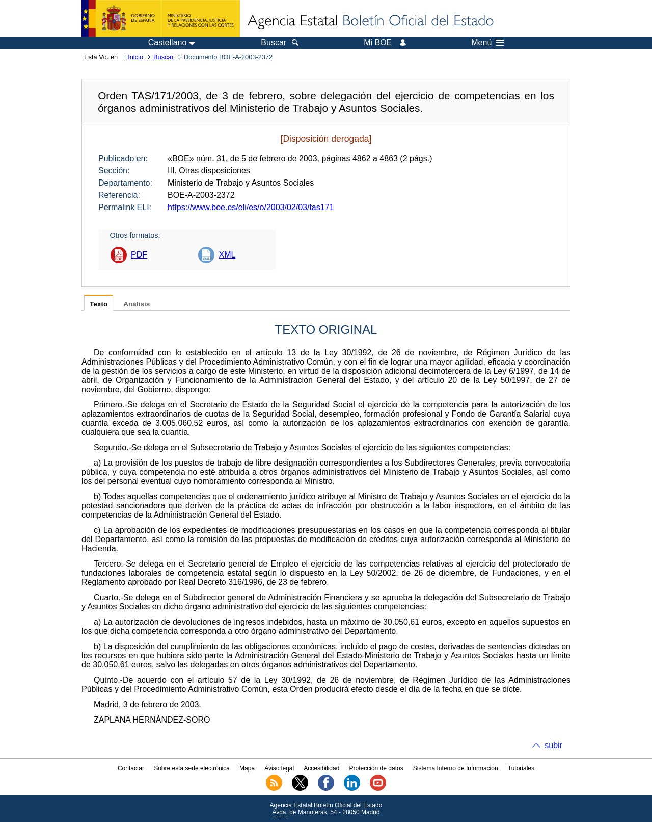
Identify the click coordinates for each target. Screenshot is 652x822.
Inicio (135, 57)
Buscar (163, 57)
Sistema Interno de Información (455, 768)
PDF (139, 254)
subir (553, 745)
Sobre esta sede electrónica (192, 768)
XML (227, 254)
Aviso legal (279, 768)
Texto (98, 304)
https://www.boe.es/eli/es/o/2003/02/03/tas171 (251, 207)
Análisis (136, 304)
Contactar (131, 768)
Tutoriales (521, 768)
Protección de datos (376, 768)
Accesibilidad (321, 768)
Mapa (247, 768)
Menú (487, 43)
